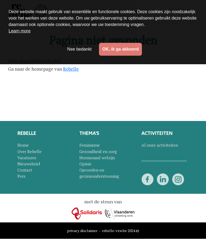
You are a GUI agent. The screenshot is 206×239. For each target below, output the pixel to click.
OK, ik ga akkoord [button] (120, 49)
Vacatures (26, 157)
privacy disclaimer (82, 230)
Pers (21, 176)
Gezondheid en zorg (98, 151)
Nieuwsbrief (28, 163)
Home (23, 145)
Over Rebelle (29, 151)
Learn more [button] (20, 31)
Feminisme (89, 145)
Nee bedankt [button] (79, 49)
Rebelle (71, 69)
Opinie (85, 163)
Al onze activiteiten (159, 145)
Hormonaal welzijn (97, 157)
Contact (24, 170)
